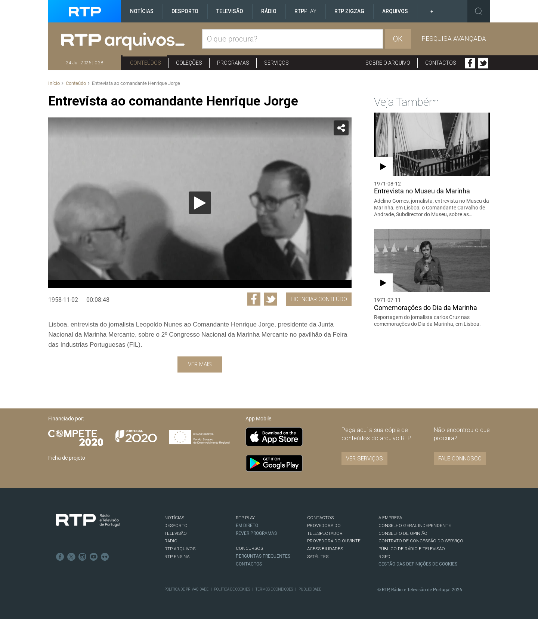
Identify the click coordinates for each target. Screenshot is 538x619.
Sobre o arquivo (387, 63)
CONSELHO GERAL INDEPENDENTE (414, 525)
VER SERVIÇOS (364, 458)
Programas (233, 63)
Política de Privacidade (186, 589)
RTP (305, 11)
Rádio (268, 11)
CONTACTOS (320, 517)
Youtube (94, 557)
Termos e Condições (274, 589)
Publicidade (310, 589)
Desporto (184, 11)
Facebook (470, 63)
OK (398, 38)
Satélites (317, 556)
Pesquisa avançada (453, 38)
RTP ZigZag (349, 11)
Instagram (82, 557)
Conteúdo (76, 83)
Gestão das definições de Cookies (417, 564)
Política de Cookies (232, 589)
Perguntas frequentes (263, 556)
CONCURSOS (249, 548)
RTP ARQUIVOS (179, 548)
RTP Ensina (176, 556)
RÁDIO (170, 540)
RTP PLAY (245, 517)
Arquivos (395, 11)
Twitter (483, 63)
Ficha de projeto (66, 458)
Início (54, 83)
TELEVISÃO (175, 533)
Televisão (229, 11)
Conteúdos (145, 63)
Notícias (142, 11)
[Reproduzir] (200, 202)
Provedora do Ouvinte (334, 540)
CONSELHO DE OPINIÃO (402, 533)
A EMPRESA (390, 517)
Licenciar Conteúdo (319, 299)
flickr (105, 557)
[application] (199, 202)
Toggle (478, 11)
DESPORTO (176, 525)
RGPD (384, 556)
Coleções (189, 63)
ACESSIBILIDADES (325, 548)
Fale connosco (460, 458)
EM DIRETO (247, 525)
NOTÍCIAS (174, 517)
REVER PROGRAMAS (256, 533)
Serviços (276, 63)
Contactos (440, 63)
